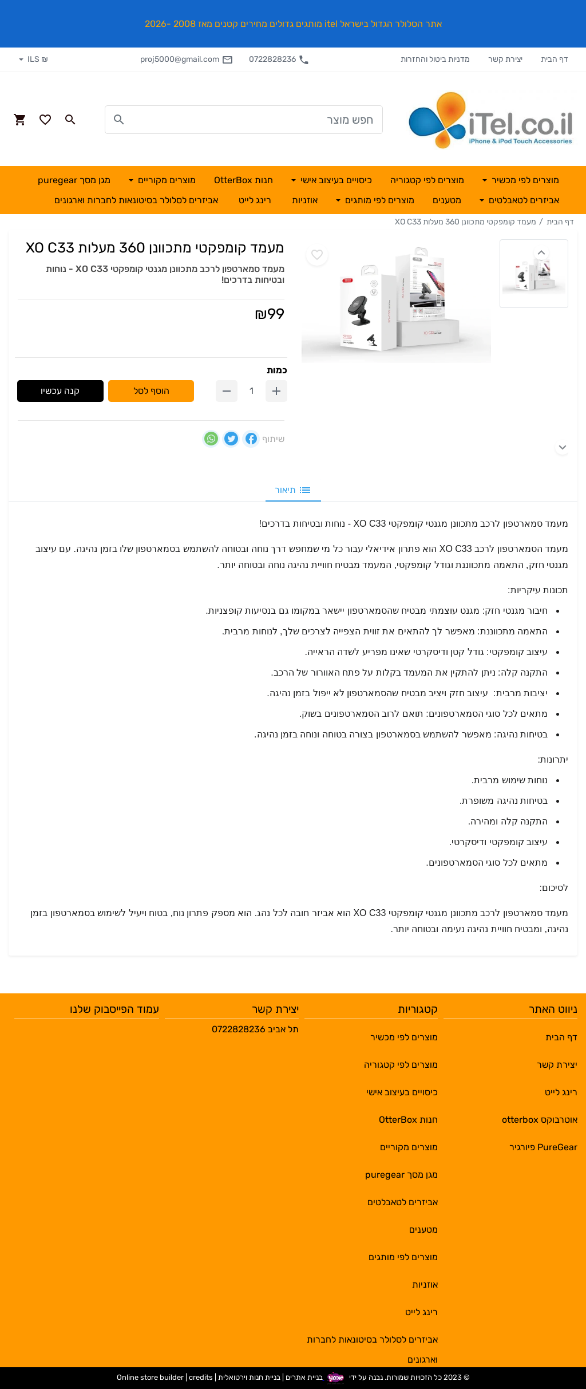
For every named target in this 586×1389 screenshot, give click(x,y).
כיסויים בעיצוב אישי (402, 1092)
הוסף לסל (151, 390)
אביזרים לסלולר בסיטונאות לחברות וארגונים (372, 1344)
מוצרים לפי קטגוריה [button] (427, 180)
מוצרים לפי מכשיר (404, 1037)
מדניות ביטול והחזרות (435, 59)
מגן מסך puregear (401, 1174)
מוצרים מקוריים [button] (166, 180)
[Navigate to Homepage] (491, 120)
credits (201, 1377)
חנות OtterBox (408, 1119)
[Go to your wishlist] (45, 119)
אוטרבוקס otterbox (539, 1119)
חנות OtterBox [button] (243, 180)
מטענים (423, 1229)
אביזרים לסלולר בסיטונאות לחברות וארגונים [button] (136, 200)
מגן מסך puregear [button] (74, 180)
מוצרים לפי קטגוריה (401, 1064)
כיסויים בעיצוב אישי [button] (335, 180)
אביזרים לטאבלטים (402, 1202)
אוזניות (425, 1284)
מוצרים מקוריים (409, 1147)
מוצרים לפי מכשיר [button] (524, 180)
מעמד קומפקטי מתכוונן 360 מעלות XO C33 (465, 222)
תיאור (293, 490)
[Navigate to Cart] (20, 119)
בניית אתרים (304, 1377)
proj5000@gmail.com (186, 59)
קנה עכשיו (60, 390)
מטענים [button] (447, 200)
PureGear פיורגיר (543, 1147)
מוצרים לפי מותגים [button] (378, 200)
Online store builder (150, 1377)
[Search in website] (70, 119)
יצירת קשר (505, 59)
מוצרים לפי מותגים (403, 1257)
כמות (277, 370)
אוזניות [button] (305, 200)
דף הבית (554, 59)
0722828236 (279, 59)
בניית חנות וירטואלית (249, 1377)
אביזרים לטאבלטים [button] (522, 200)
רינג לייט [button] (255, 200)
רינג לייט (561, 1092)
